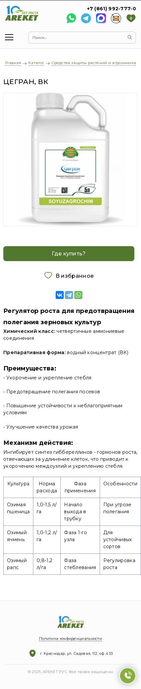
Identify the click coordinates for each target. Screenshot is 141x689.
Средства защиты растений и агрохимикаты (96, 62)
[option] (70, 159)
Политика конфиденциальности (70, 638)
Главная (13, 62)
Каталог (36, 62)
